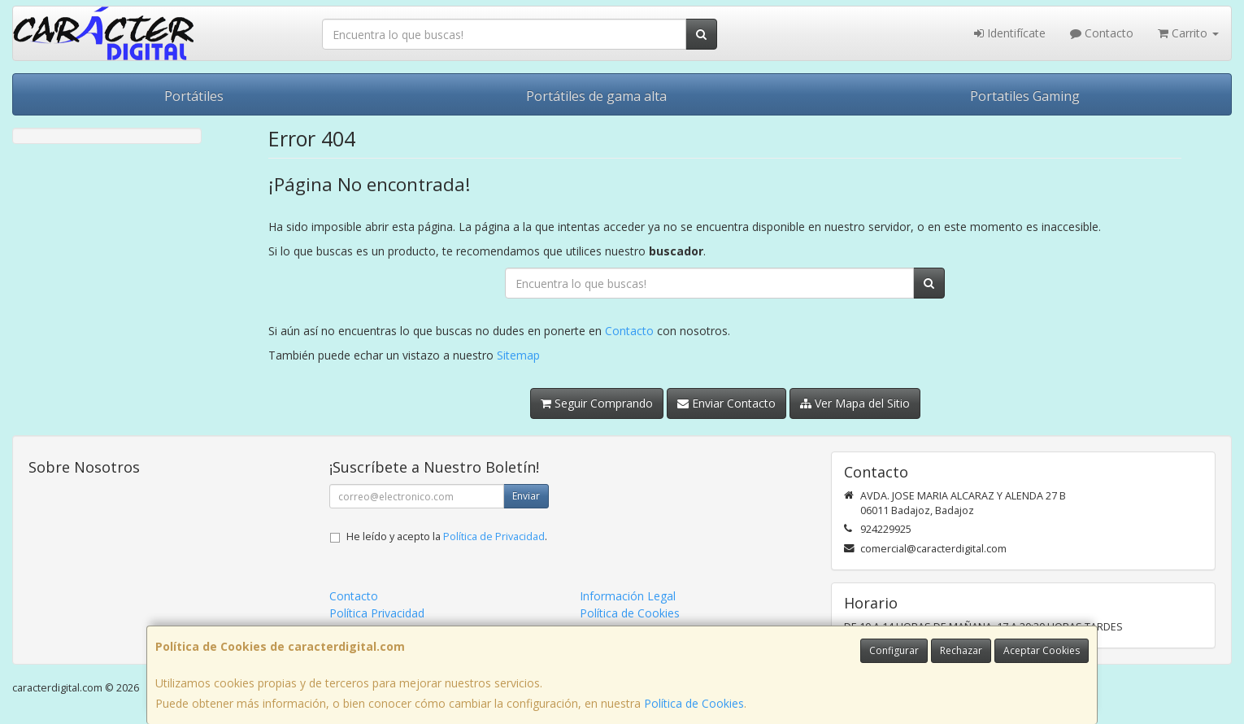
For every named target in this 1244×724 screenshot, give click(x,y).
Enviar (526, 496)
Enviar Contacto (726, 403)
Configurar (894, 650)
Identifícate (1010, 33)
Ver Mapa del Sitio (855, 403)
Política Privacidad (376, 613)
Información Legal (628, 596)
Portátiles (194, 96)
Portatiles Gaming (1025, 96)
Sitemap (518, 355)
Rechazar (961, 650)
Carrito (1188, 33)
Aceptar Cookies (1041, 650)
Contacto (1101, 33)
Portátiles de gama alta (596, 96)
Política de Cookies (694, 703)
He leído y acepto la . (446, 536)
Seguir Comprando (597, 403)
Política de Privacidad (494, 536)
